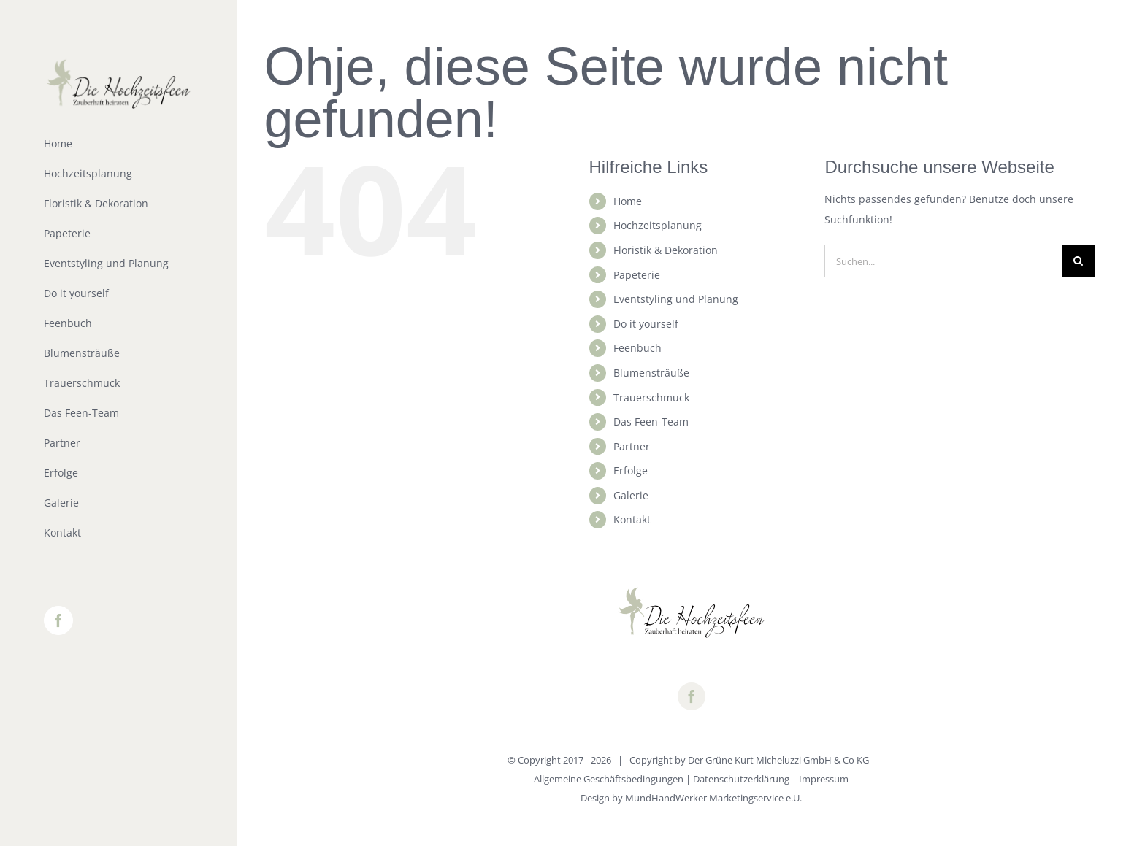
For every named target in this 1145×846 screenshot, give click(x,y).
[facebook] (691, 696)
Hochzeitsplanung (657, 225)
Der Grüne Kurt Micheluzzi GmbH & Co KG (778, 759)
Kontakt (632, 519)
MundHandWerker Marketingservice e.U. (713, 797)
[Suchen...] (943, 261)
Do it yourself (645, 324)
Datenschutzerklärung (741, 778)
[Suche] (1078, 261)
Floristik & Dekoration (665, 250)
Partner (631, 446)
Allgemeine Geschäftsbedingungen (608, 778)
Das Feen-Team (651, 421)
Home (627, 201)
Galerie (630, 495)
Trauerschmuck (651, 397)
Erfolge (630, 470)
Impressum (824, 778)
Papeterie (636, 275)
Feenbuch (637, 348)
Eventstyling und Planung (675, 299)
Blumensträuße (651, 373)
